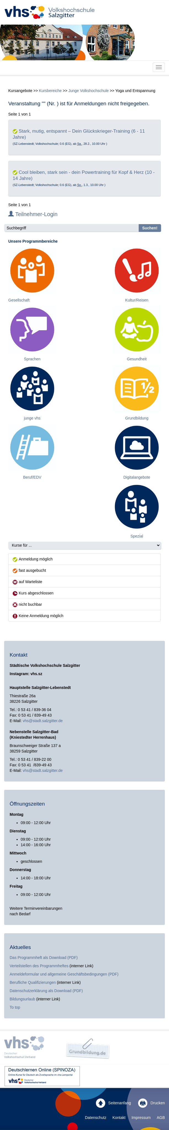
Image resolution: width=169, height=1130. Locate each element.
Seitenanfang (113, 1103)
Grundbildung (136, 418)
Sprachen (32, 359)
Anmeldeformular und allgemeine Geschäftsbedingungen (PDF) (64, 974)
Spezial (136, 536)
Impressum (141, 1117)
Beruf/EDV (32, 477)
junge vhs (32, 418)
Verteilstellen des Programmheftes (39, 966)
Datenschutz (95, 1117)
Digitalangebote (136, 477)
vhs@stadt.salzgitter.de (43, 721)
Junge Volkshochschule (88, 90)
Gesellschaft (18, 300)
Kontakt (118, 1117)
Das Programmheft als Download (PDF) (44, 957)
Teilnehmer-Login (33, 214)
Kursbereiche (50, 90)
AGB (161, 1117)
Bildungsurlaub (22, 999)
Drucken (151, 1103)
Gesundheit (137, 359)
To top (15, 1007)
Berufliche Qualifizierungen (33, 982)
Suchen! (149, 228)
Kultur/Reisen (136, 300)
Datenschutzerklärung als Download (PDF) (46, 991)
